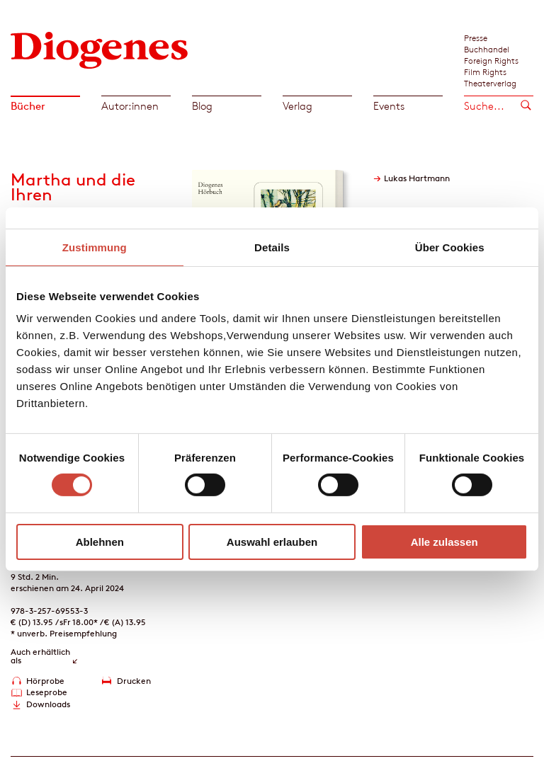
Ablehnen (100, 542)
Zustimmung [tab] (94, 247)
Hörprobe (45, 680)
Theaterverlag (490, 82)
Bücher (28, 106)
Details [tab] (272, 247)
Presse (475, 37)
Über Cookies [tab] (449, 247)
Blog (202, 106)
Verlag (297, 106)
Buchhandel (486, 49)
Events (388, 106)
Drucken (134, 680)
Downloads (48, 704)
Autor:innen (130, 106)
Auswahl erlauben (272, 542)
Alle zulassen (444, 542)
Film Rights (485, 71)
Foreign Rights (491, 60)
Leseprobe (46, 692)
